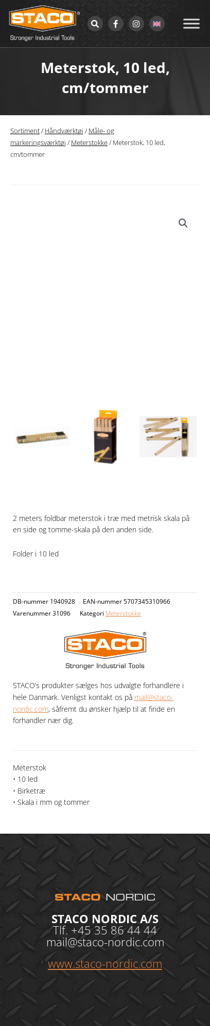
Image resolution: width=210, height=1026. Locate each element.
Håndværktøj (64, 131)
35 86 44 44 (125, 930)
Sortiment (25, 131)
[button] (183, 223)
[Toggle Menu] (191, 23)
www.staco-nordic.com (105, 963)
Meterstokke (89, 142)
